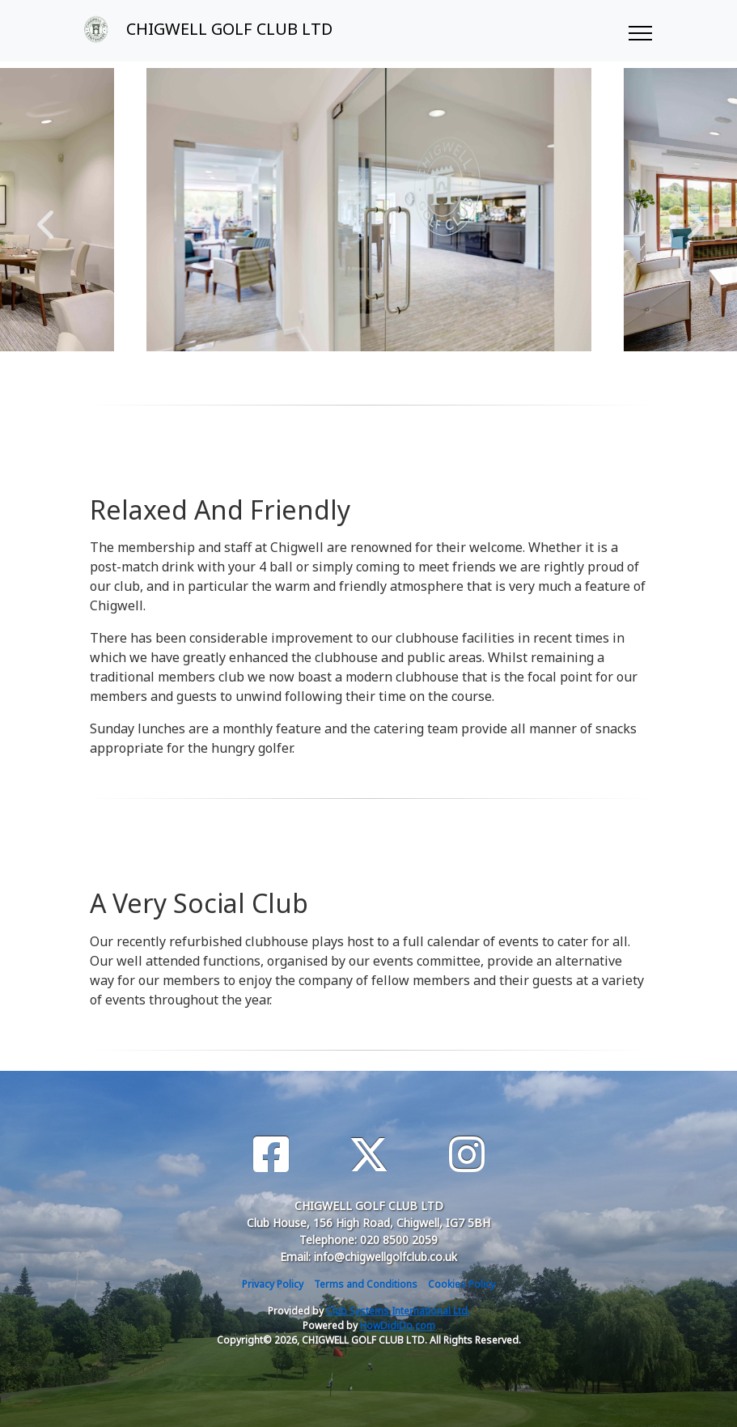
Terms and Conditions (365, 1284)
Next (692, 216)
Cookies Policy (461, 1284)
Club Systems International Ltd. (398, 1311)
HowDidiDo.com (397, 1325)
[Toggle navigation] (639, 31)
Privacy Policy (272, 1284)
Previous (45, 216)
